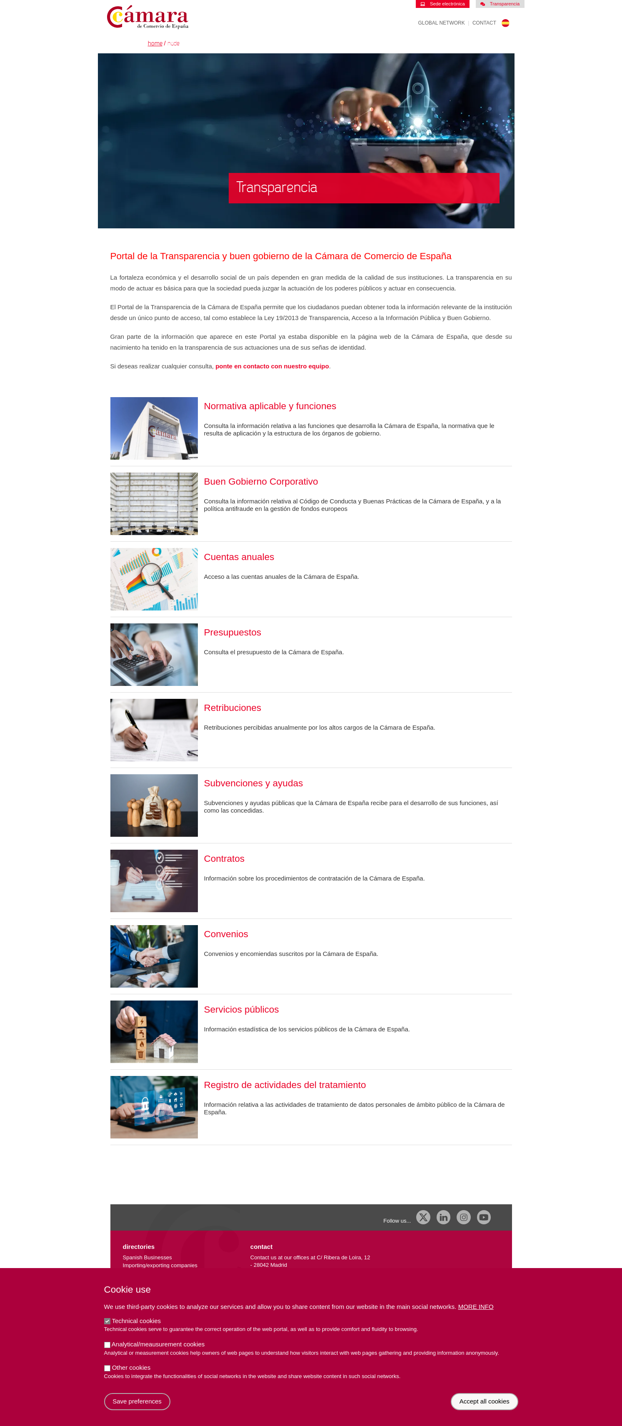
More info (476, 1314)
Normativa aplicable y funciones (270, 406)
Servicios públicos (241, 1009)
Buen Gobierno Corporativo (261, 481)
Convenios (226, 934)
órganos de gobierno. (351, 433)
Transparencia (500, 3)
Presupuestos (233, 632)
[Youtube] (484, 1217)
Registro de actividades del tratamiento (285, 1085)
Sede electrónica (442, 3)
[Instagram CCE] (464, 1217)
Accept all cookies (485, 1409)
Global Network (441, 23)
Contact (484, 23)
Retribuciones (233, 708)
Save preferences (137, 1409)
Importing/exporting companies (160, 1265)
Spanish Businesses (147, 1257)
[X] (423, 1217)
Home (155, 43)
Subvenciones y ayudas (253, 783)
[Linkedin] (444, 1217)
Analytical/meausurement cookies (158, 1352)
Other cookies (131, 1375)
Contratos (224, 858)
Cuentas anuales (239, 557)
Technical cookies (136, 1329)
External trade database (152, 1273)
